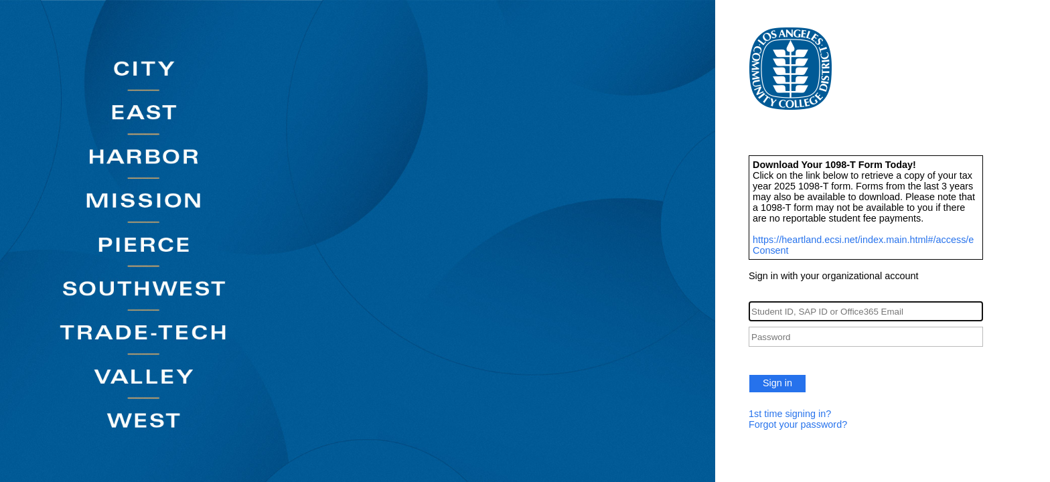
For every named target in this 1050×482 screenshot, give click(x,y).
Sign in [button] (777, 383)
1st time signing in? (790, 413)
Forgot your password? (798, 424)
